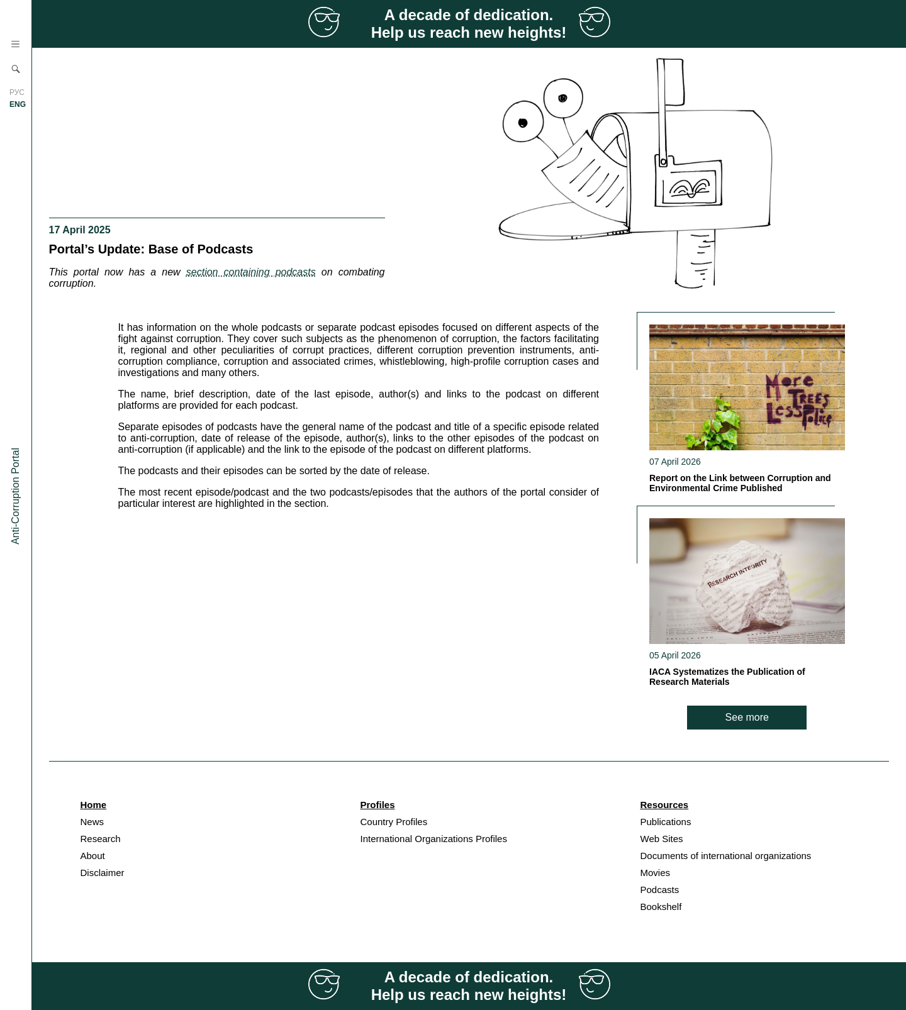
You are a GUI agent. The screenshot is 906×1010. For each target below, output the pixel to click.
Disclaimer (103, 872)
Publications (665, 821)
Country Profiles (394, 821)
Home (94, 804)
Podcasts (660, 889)
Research (101, 838)
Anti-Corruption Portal (15, 496)
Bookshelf (661, 906)
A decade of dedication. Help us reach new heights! (469, 23)
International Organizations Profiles (434, 838)
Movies (655, 872)
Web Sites (661, 838)
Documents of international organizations (726, 855)
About (93, 855)
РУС (17, 92)
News (92, 821)
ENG (17, 104)
